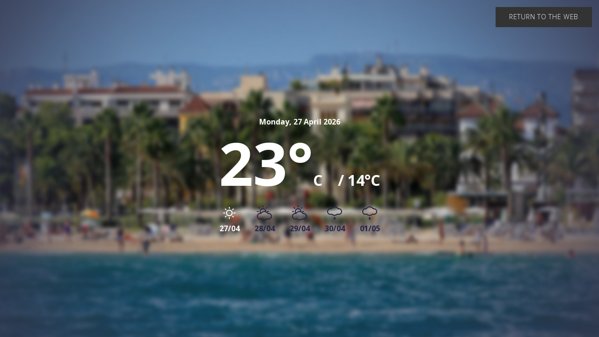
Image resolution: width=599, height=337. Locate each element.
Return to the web (543, 16)
